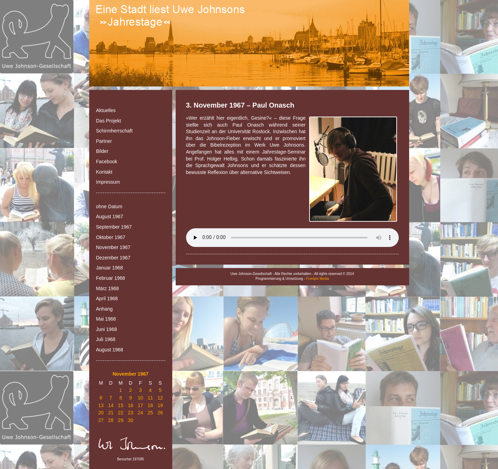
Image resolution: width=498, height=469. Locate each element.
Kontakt (104, 172)
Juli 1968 (106, 339)
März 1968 (107, 288)
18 (150, 405)
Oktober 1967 (111, 237)
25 (150, 412)
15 (120, 405)
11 (150, 398)
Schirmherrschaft (114, 131)
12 (160, 398)
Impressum (108, 182)
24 (140, 412)
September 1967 (114, 227)
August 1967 (109, 216)
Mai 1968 (106, 319)
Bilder (102, 151)
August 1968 (109, 349)
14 (111, 405)
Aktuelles (106, 110)
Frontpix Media (317, 279)
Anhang (104, 309)
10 (140, 398)
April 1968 (107, 298)
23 (130, 412)
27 (101, 420)
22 (120, 412)
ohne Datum (109, 206)
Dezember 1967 (113, 257)
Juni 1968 (106, 329)
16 (130, 405)
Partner (104, 141)
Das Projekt (108, 120)
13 (101, 405)
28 (111, 420)
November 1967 (113, 247)
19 (160, 405)
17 (140, 405)
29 (120, 420)
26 (160, 412)
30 (130, 420)
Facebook (106, 161)
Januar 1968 (109, 267)
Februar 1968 (110, 278)
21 (111, 412)
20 (101, 412)
